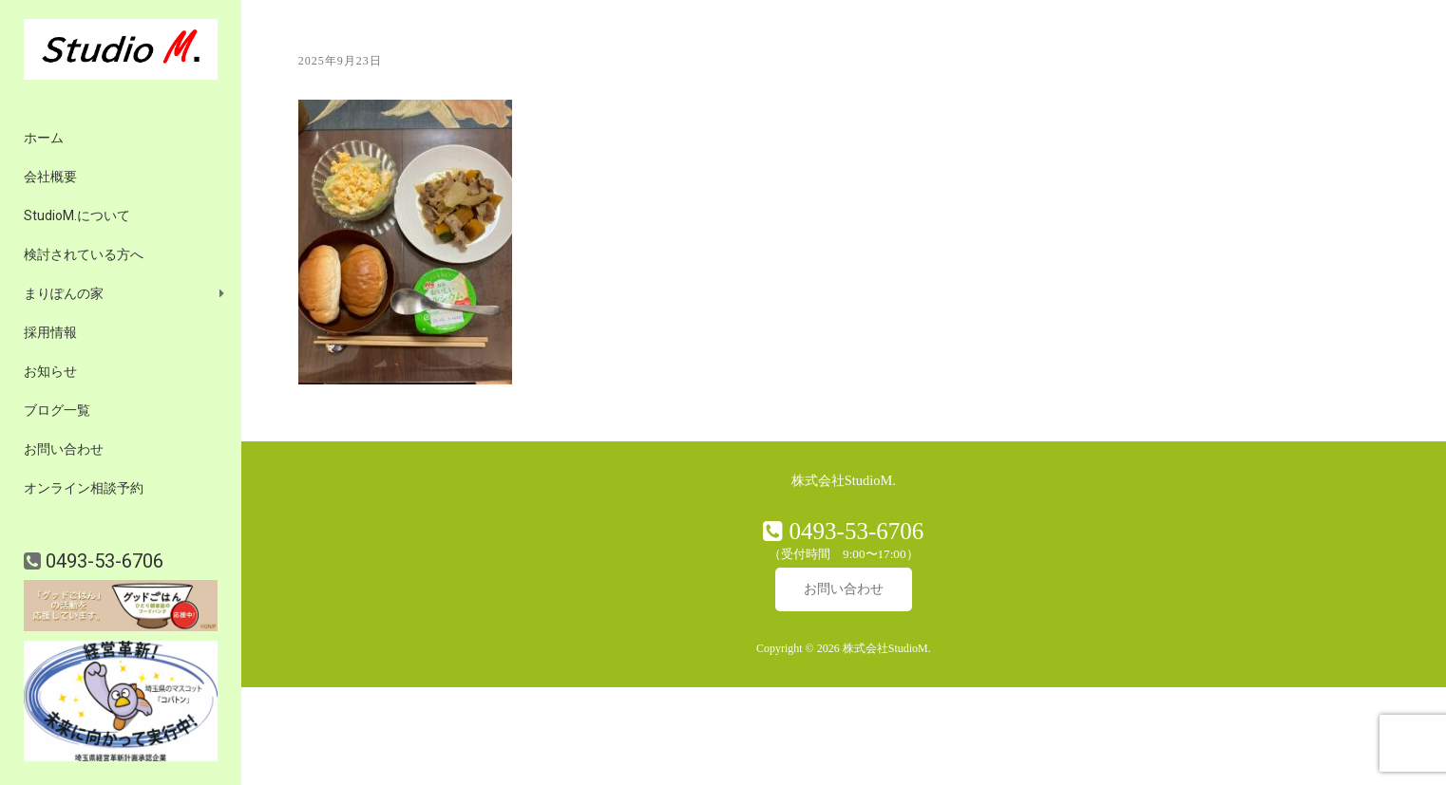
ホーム (44, 137)
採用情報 (50, 332)
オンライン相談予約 (83, 487)
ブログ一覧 (57, 410)
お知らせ (50, 371)
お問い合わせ (64, 449)
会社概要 (50, 176)
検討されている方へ (83, 254)
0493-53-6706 (102, 561)
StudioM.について (77, 215)
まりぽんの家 (64, 293)
